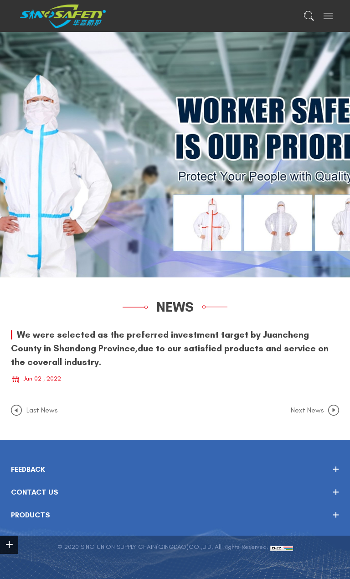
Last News (41, 410)
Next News (307, 410)
